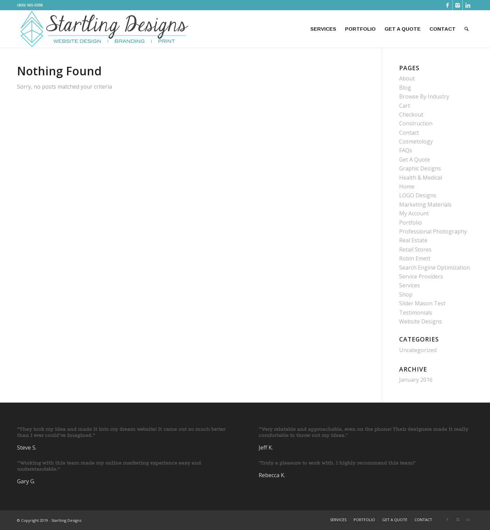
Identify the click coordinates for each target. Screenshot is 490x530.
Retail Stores (415, 249)
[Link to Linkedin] (468, 5)
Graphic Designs (420, 168)
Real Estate (413, 240)
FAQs (405, 150)
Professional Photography (433, 231)
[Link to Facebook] (447, 5)
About (407, 78)
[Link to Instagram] (457, 5)
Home (406, 186)
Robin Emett (414, 258)
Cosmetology (416, 141)
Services (409, 285)
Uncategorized (418, 350)
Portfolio (410, 222)
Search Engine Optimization (434, 267)
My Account (414, 213)
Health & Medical (420, 177)
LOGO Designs (417, 195)
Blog (405, 87)
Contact (409, 132)
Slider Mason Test (422, 303)
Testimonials (415, 312)
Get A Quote (414, 159)
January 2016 (415, 379)
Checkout (411, 114)
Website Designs (420, 321)
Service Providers (421, 276)
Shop (405, 294)
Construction (415, 123)
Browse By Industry (424, 96)
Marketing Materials (425, 204)
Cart (404, 105)
